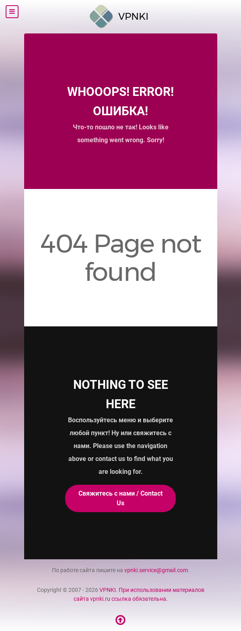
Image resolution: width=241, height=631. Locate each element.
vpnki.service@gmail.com (156, 570)
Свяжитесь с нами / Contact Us (120, 498)
